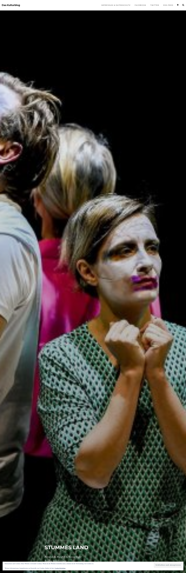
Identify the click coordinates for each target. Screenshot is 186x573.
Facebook (140, 5)
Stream (49, 541)
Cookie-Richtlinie (60, 568)
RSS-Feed (168, 5)
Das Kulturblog (11, 5)
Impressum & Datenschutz (115, 5)
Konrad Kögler (75, 557)
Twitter (154, 5)
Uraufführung (79, 541)
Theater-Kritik (62, 541)
